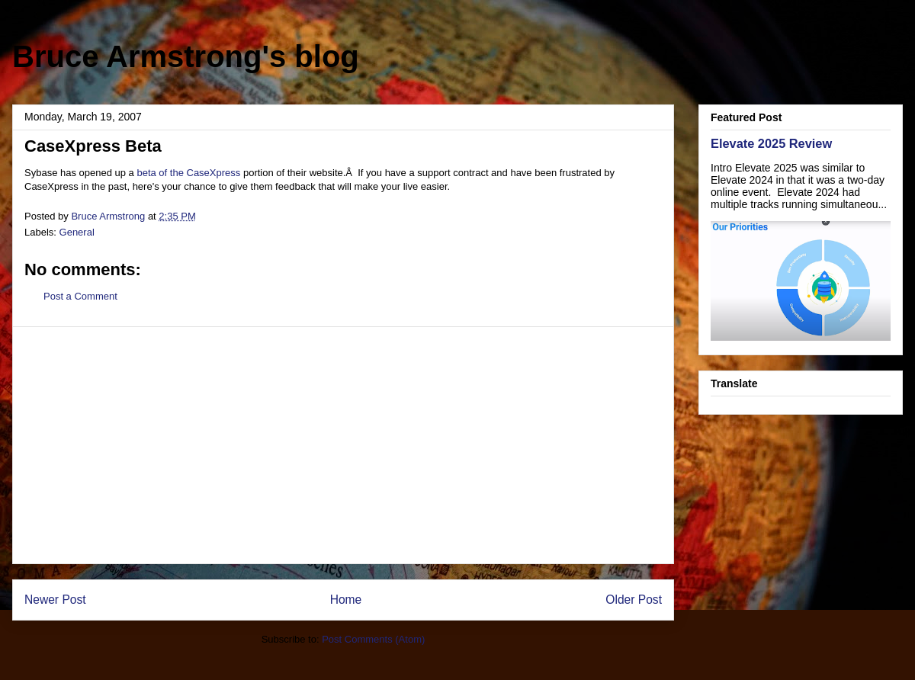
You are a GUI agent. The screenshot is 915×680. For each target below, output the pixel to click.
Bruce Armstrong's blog (185, 56)
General (77, 232)
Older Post (633, 599)
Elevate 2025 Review (771, 143)
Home (346, 599)
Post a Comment (80, 296)
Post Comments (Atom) (373, 639)
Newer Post (55, 599)
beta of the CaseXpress (188, 172)
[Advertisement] (343, 445)
